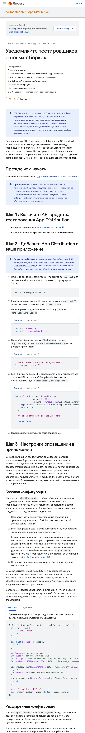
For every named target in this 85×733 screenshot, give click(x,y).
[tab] (18, 320)
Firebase (9, 43)
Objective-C (42, 557)
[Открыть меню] (4, 3)
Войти (79, 3)
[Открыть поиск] (70, 3)
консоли (49, 227)
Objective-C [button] (33, 320)
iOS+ (10, 99)
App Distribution (39, 12)
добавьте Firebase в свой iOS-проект (57, 176)
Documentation (13, 12)
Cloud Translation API (19, 32)
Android (23, 99)
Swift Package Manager (24, 265)
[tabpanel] (45, 330)
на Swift (27, 557)
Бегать (53, 43)
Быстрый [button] (18, 320)
